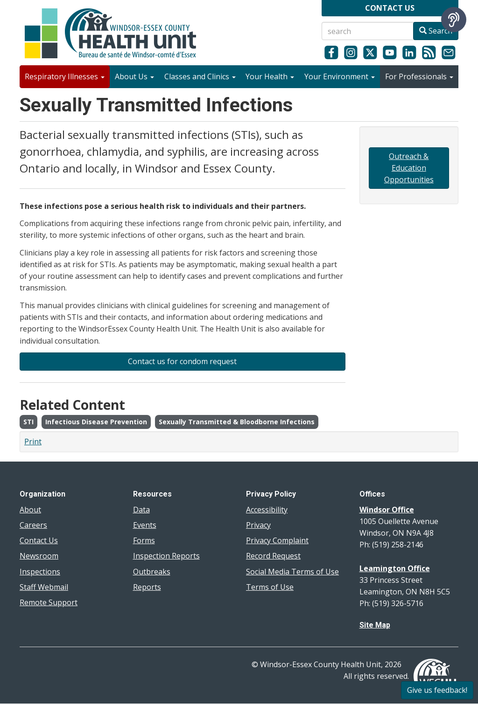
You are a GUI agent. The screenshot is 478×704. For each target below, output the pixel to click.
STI (28, 421)
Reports (147, 587)
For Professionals (419, 76)
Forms (144, 540)
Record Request (273, 556)
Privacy (258, 525)
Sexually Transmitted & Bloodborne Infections (237, 421)
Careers (33, 525)
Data (141, 509)
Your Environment (339, 76)
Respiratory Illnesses (65, 76)
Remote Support (48, 602)
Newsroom (39, 556)
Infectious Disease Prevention (96, 421)
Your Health (270, 76)
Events (144, 525)
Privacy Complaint (277, 540)
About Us (134, 76)
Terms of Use (270, 587)
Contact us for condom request (182, 361)
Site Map (374, 625)
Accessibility (267, 509)
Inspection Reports (166, 556)
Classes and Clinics (200, 76)
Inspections (40, 571)
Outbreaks (151, 571)
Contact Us (39, 540)
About (30, 509)
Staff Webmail (44, 587)
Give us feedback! (437, 690)
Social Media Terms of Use (292, 571)
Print (33, 441)
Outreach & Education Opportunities (409, 168)
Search (435, 31)
